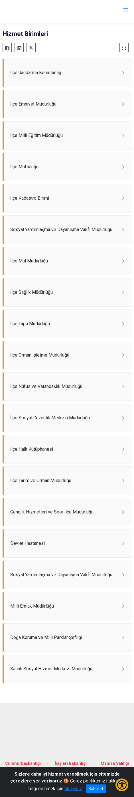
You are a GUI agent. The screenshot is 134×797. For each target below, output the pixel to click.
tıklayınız (73, 788)
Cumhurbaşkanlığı (23, 763)
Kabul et (96, 788)
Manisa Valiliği (115, 763)
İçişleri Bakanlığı (71, 763)
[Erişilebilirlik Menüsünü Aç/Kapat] (121, 784)
